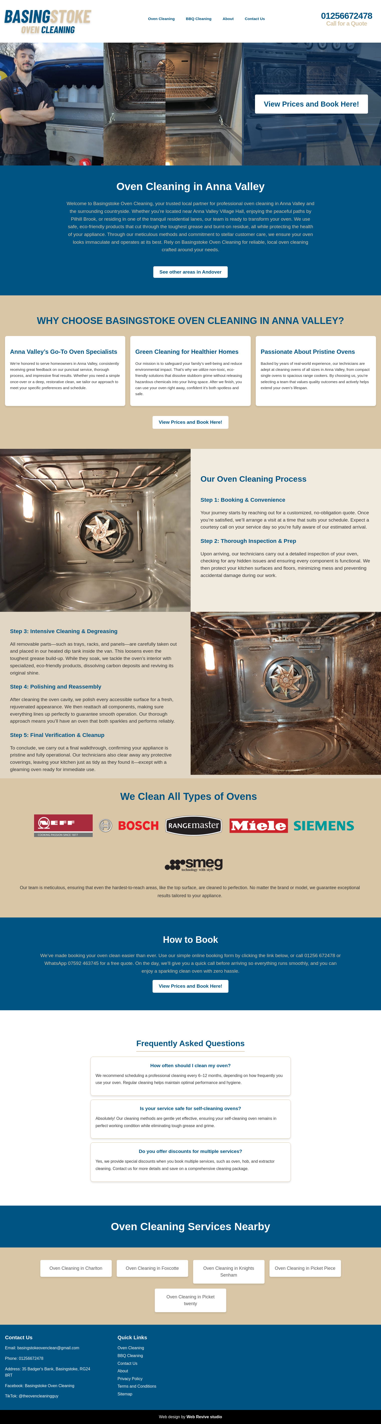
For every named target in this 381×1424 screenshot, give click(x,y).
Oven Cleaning (161, 19)
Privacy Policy (130, 1379)
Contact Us (255, 19)
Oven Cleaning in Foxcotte (152, 1268)
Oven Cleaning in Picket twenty (190, 1300)
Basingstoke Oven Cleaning (49, 1386)
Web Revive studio (204, 1417)
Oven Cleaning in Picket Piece (305, 1268)
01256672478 (346, 19)
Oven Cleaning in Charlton (75, 1268)
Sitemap (124, 1394)
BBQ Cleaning (198, 19)
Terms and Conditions (136, 1386)
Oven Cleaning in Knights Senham (228, 1272)
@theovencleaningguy (39, 1396)
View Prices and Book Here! (311, 104)
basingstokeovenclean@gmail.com (48, 1348)
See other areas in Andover (191, 272)
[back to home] (48, 19)
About (228, 19)
